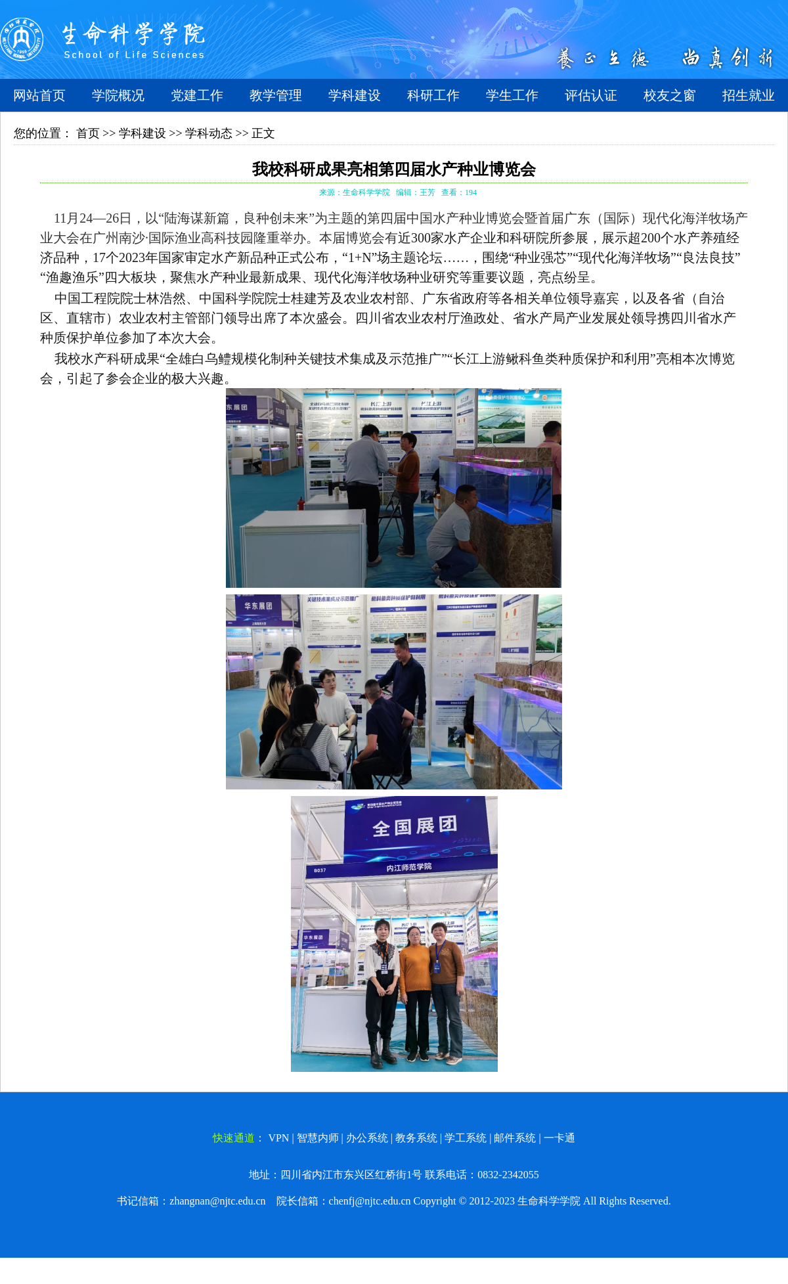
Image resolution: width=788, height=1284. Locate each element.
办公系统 (367, 1137)
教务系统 (416, 1137)
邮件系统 (515, 1137)
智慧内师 (318, 1137)
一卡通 (559, 1137)
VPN (278, 1137)
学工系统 (466, 1137)
